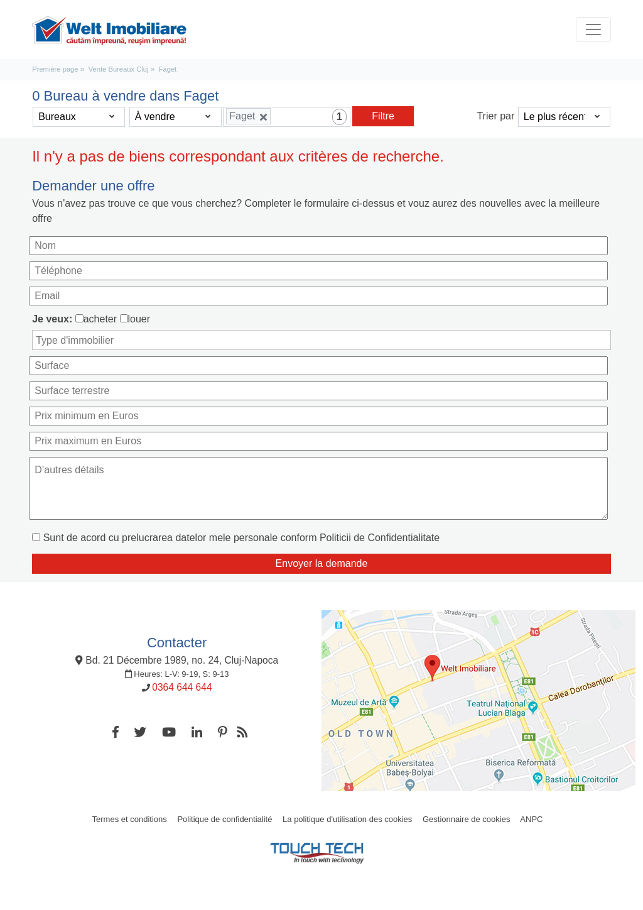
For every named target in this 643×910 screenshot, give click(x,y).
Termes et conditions (129, 819)
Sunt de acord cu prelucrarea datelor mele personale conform (241, 537)
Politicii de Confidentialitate (380, 537)
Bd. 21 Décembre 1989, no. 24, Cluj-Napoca (176, 660)
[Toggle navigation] (593, 29)
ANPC (531, 819)
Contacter (177, 642)
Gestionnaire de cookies (466, 819)
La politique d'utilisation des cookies (347, 819)
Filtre (383, 116)
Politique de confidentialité (224, 819)
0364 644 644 (182, 687)
